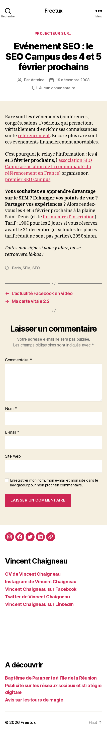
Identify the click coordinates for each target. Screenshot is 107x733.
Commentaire (18, 360)
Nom (11, 408)
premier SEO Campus (27, 180)
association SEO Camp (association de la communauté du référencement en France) (48, 167)
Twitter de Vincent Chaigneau (37, 596)
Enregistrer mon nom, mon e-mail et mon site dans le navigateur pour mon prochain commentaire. (54, 482)
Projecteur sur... (54, 33)
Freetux (54, 10)
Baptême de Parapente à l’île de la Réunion (51, 678)
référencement (34, 136)
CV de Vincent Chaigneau (33, 574)
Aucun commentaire (57, 87)
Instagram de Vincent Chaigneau (40, 581)
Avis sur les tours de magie (34, 699)
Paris (16, 268)
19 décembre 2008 (72, 79)
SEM (26, 268)
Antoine (37, 79)
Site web (13, 456)
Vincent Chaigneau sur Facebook (40, 589)
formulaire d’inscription (69, 217)
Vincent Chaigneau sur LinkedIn (39, 604)
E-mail (12, 432)
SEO (36, 268)
